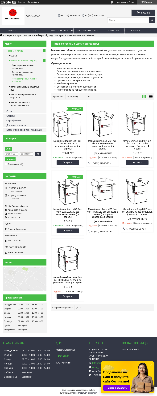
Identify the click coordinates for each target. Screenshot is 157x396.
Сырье (13, 56)
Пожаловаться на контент (85, 393)
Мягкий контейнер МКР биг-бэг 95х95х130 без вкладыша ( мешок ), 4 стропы (137, 212)
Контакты (113, 30)
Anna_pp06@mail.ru (17, 210)
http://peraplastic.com (18, 206)
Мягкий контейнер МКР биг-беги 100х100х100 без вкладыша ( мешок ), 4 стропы (67, 213)
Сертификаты (13, 120)
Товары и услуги (58, 30)
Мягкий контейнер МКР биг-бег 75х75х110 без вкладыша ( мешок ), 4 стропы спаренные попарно (102, 213)
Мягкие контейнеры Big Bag (38, 35)
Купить (69, 162)
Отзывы (10, 116)
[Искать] (152, 20)
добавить (131, 2)
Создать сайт (24, 2)
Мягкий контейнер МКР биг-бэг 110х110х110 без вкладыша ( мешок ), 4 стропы (137, 145)
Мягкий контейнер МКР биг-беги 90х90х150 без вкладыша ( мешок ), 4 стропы (102, 145)
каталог (135, 30)
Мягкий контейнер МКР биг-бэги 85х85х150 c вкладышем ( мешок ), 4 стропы (67, 145)
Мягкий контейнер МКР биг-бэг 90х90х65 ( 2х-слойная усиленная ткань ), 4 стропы (68, 280)
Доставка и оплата (88, 30)
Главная (11, 30)
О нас (34, 30)
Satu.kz (92, 390)
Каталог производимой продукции (24, 130)
